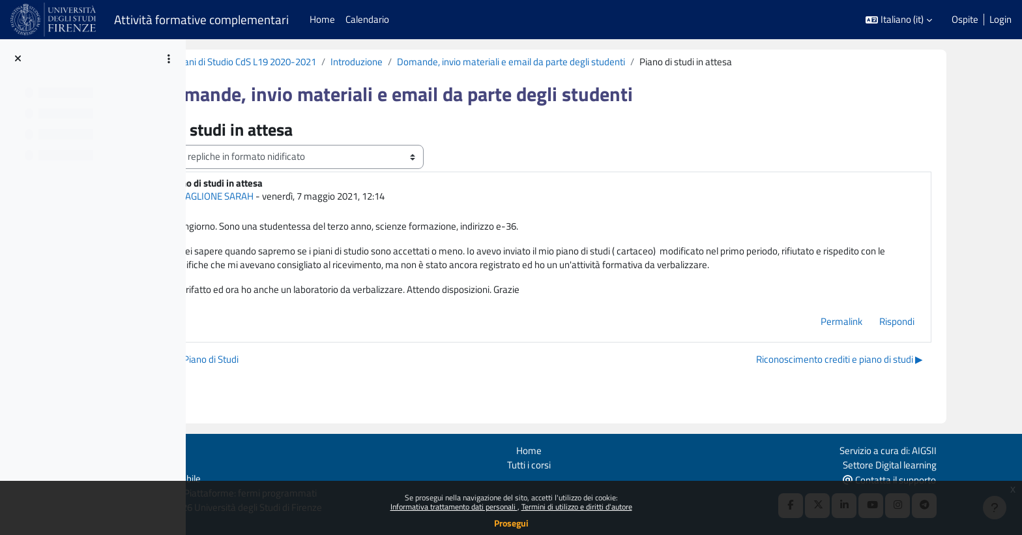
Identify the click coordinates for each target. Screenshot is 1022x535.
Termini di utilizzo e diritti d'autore (576, 506)
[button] (899, 20)
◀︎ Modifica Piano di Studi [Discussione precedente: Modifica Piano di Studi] (271, 361)
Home (593, 448)
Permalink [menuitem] (886, 323)
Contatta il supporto (953, 478)
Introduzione (441, 61)
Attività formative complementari (201, 19)
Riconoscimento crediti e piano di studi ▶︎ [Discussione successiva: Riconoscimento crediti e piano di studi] (883, 361)
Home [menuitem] (322, 19)
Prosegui (511, 523)
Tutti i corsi (593, 462)
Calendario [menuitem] (367, 19)
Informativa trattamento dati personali (454, 506)
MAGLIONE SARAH (299, 196)
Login (1000, 19)
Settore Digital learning (953, 462)
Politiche (204, 462)
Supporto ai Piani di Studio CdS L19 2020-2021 (305, 61)
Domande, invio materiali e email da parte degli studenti (595, 61)
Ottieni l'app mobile (225, 477)
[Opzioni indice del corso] (169, 58)
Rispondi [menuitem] (941, 323)
